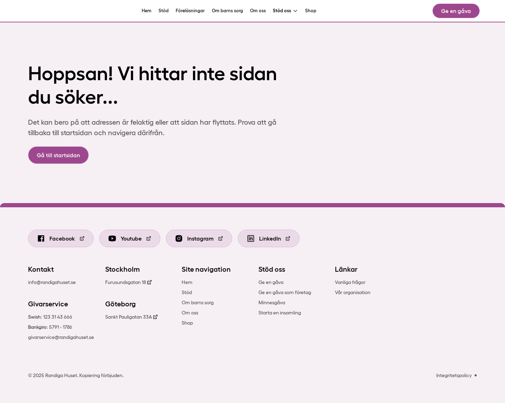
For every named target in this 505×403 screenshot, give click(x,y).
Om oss (258, 10)
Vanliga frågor (350, 282)
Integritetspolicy (454, 375)
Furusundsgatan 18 (125, 282)
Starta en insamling (279, 312)
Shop (310, 10)
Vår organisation (352, 292)
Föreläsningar (190, 10)
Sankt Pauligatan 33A (128, 317)
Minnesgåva (271, 302)
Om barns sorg (227, 10)
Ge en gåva (456, 11)
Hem (147, 10)
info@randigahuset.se (52, 282)
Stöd (164, 10)
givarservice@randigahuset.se (61, 337)
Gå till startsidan (58, 155)
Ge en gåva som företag (284, 292)
